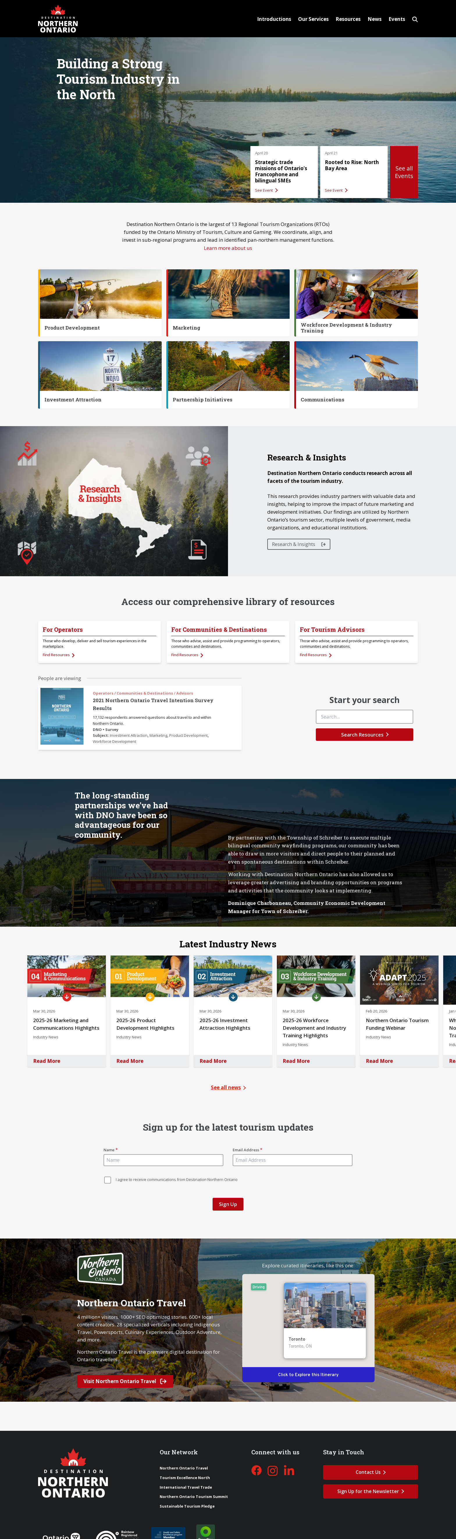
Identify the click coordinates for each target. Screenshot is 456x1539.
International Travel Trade (186, 1487)
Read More (46, 1061)
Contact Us (368, 1472)
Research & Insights (294, 544)
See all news (226, 1087)
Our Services (313, 19)
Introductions (274, 19)
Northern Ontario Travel (184, 1468)
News (375, 19)
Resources (348, 19)
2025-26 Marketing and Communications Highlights (66, 1024)
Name (109, 1149)
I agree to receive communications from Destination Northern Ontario (177, 1179)
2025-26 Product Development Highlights (145, 1024)
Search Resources (362, 734)
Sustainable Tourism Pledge (187, 1506)
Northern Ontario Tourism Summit (194, 1496)
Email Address (246, 1149)
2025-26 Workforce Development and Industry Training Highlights (314, 1028)
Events (397, 19)
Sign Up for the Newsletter (368, 1491)
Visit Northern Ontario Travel (125, 1381)
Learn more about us (228, 248)
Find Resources (57, 654)
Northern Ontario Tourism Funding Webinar (397, 1024)
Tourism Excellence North (185, 1477)
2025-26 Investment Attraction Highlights (225, 1024)
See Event (264, 190)
